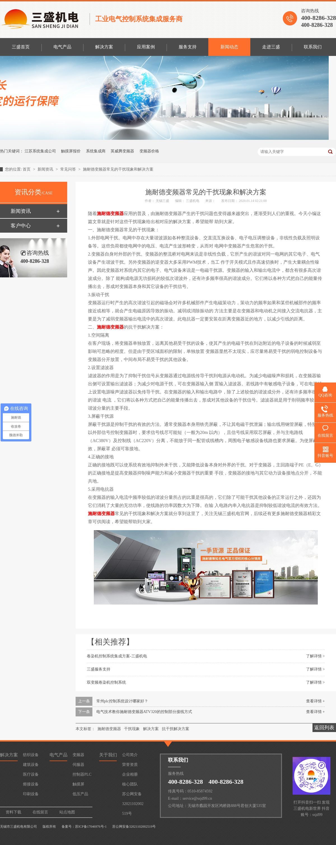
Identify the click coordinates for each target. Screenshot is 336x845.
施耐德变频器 (110, 213)
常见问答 (68, 169)
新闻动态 (229, 46)
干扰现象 (132, 729)
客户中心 (21, 225)
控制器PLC (82, 774)
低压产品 (80, 794)
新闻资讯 (46, 169)
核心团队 (130, 784)
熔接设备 (31, 784)
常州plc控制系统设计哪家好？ (122, 701)
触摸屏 (78, 784)
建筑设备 (31, 765)
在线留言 (40, 812)
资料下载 (13, 812)
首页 (27, 169)
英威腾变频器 (122, 151)
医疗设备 (31, 774)
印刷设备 (31, 794)
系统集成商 (96, 151)
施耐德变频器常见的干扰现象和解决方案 (118, 169)
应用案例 (146, 46)
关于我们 (108, 754)
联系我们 (313, 46)
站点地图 (67, 812)
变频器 (78, 755)
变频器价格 (149, 151)
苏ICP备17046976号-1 (91, 827)
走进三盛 (271, 46)
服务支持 (188, 46)
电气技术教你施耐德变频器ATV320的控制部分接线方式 (144, 712)
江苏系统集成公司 (40, 151)
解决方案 (104, 46)
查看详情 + (315, 701)
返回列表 (324, 727)
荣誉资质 (130, 765)
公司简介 (130, 755)
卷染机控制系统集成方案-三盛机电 (117, 656)
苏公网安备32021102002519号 (132, 795)
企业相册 (130, 774)
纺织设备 (31, 755)
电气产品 (62, 46)
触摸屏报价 (71, 151)
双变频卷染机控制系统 (106, 682)
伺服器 (78, 765)
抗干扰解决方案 (175, 729)
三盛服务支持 (98, 669)
